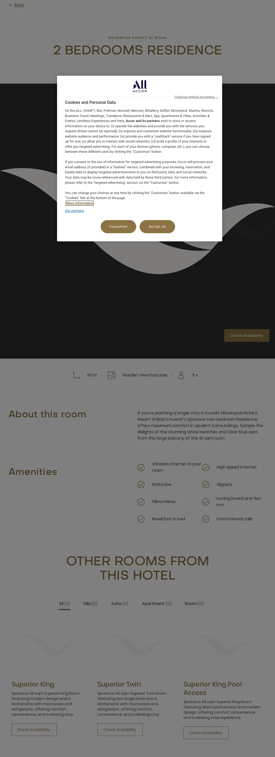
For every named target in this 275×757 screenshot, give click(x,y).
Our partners (74, 211)
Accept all (157, 226)
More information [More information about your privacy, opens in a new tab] (79, 203)
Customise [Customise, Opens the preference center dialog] (119, 226)
